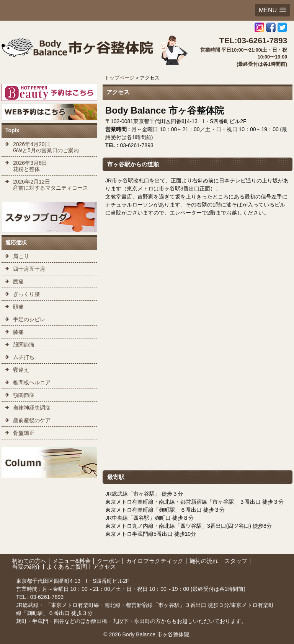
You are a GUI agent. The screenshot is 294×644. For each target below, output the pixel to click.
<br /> (197, 359)
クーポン (108, 561)
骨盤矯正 (23, 433)
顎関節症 (23, 395)
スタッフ (235, 561)
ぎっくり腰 (26, 294)
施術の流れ (203, 561)
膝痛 (18, 332)
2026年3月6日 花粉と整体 (30, 166)
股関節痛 (23, 345)
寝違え (21, 370)
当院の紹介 (26, 566)
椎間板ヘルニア (32, 382)
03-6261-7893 (46, 597)
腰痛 (18, 281)
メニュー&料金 (71, 561)
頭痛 (18, 307)
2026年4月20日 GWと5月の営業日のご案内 (46, 147)
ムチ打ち (23, 357)
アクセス (104, 566)
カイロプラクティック (154, 561)
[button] (272, 10)
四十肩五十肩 (29, 269)
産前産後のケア (32, 420)
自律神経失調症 (32, 408)
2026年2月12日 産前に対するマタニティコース (50, 185)
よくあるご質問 (67, 566)
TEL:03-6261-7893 (253, 40)
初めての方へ (29, 561)
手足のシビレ (29, 319)
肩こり (21, 256)
